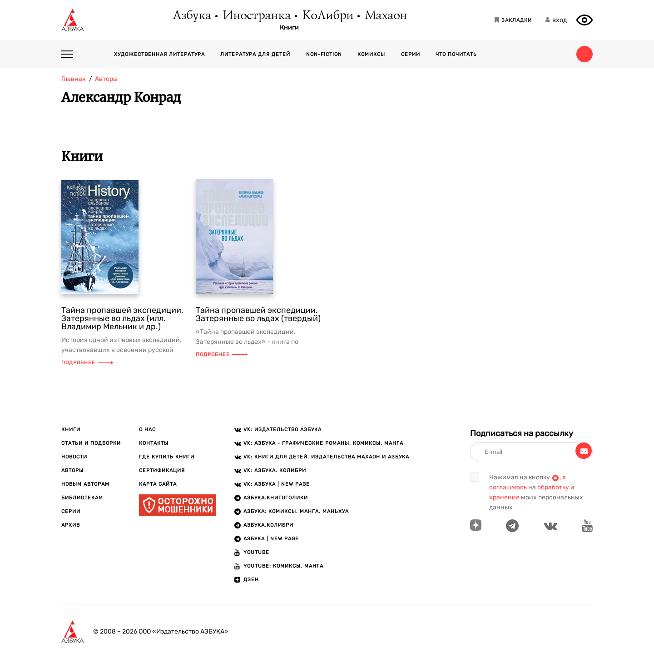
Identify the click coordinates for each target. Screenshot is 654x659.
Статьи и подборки (91, 443)
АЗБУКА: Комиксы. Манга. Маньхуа (296, 511)
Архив (70, 525)
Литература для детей (255, 54)
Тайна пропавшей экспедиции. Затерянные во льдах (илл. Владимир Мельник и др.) (122, 318)
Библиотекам (82, 498)
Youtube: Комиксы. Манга (283, 566)
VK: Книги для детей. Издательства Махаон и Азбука (326, 457)
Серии (410, 54)
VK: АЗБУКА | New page (276, 484)
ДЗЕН (251, 580)
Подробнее (87, 363)
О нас (147, 430)
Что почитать (456, 54)
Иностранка (256, 16)
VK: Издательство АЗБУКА (282, 430)
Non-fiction (324, 54)
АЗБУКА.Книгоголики (275, 498)
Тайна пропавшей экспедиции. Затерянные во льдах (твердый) (258, 314)
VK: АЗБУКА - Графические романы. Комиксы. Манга (323, 443)
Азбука (191, 16)
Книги (289, 28)
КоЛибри (327, 16)
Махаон (385, 16)
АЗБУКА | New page (271, 539)
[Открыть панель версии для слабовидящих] (584, 20)
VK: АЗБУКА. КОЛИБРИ (274, 470)
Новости (74, 457)
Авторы (72, 470)
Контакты (153, 443)
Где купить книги (166, 457)
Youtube (256, 552)
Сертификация (162, 470)
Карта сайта (158, 484)
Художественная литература (159, 54)
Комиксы (371, 54)
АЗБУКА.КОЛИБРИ (268, 525)
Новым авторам (85, 484)
